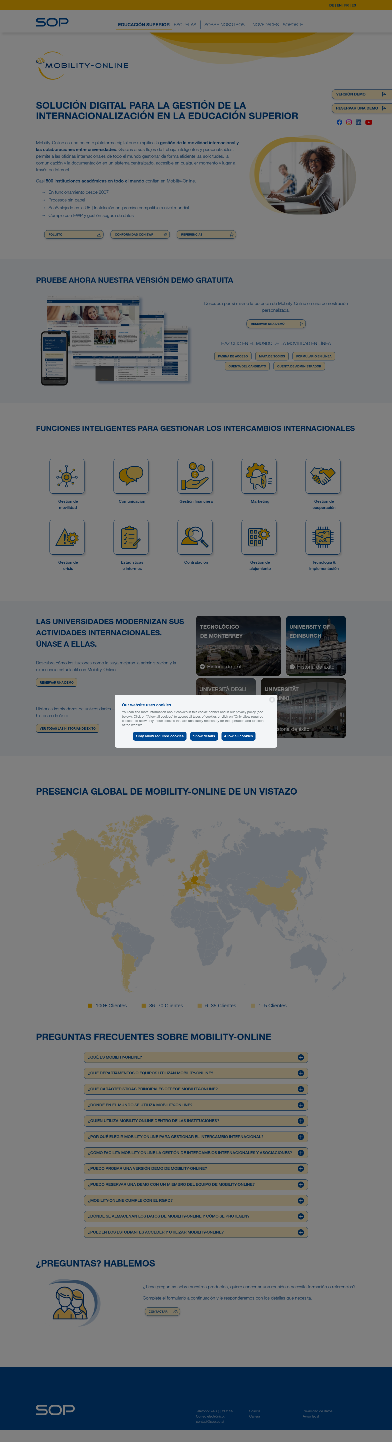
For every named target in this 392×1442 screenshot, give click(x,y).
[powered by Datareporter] (272, 702)
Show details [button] (203, 736)
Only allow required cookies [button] (159, 736)
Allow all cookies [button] (238, 736)
